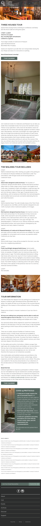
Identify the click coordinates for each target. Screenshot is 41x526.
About (3, 496)
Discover (3, 511)
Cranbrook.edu (28, 521)
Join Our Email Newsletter (21, 484)
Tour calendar (9, 58)
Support (3, 515)
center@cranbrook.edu (17, 377)
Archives (3, 508)
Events (3, 504)
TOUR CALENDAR (9, 383)
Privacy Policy (12, 521)
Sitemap (20, 521)
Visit (2, 500)
